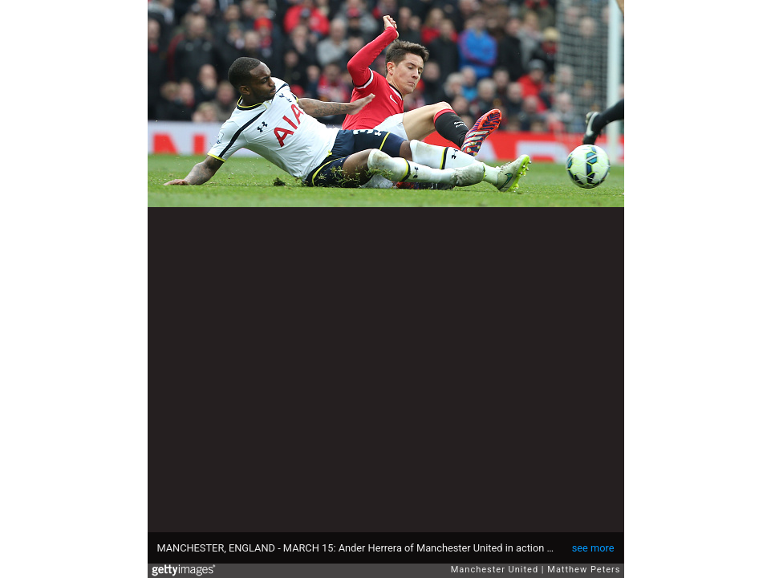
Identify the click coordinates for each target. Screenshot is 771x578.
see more (593, 548)
